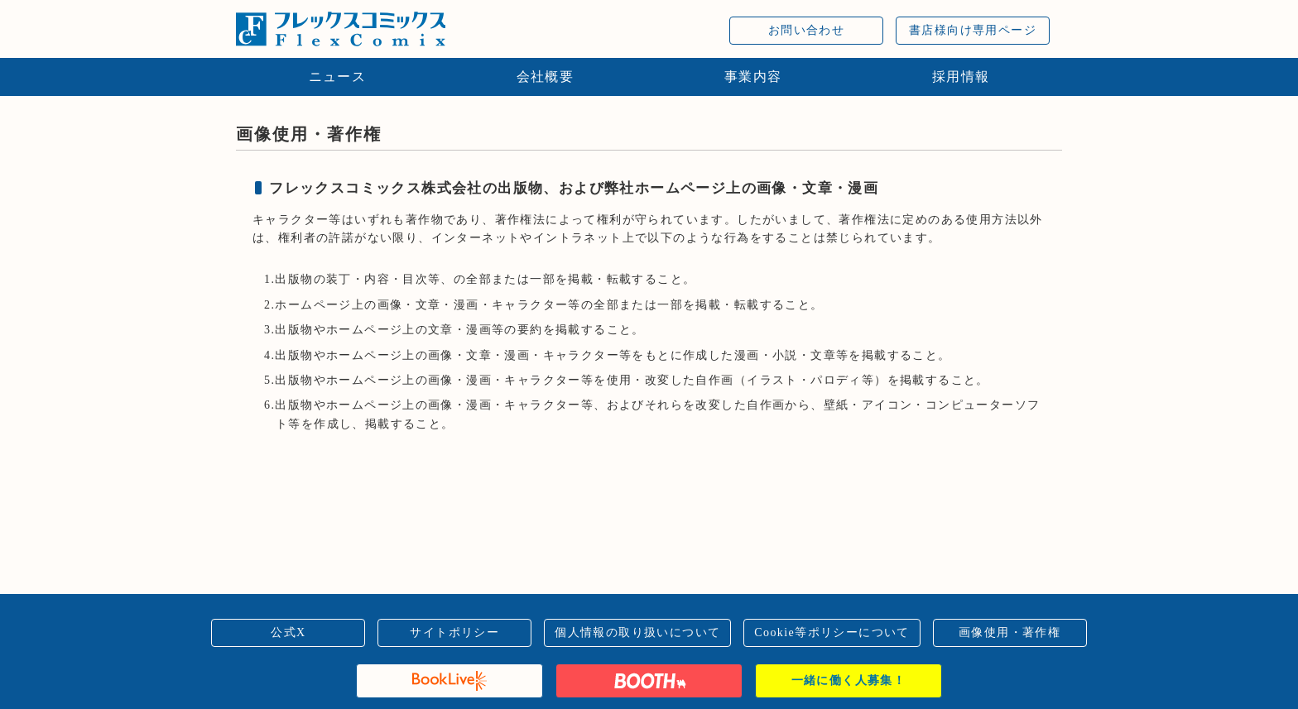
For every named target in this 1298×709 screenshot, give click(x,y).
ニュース (338, 76)
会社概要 (545, 76)
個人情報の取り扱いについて (637, 632)
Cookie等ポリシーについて (831, 632)
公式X (288, 632)
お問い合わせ (806, 30)
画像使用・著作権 (1009, 632)
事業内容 (753, 76)
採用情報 (961, 76)
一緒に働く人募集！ (848, 680)
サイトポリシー (454, 632)
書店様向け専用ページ (972, 30)
